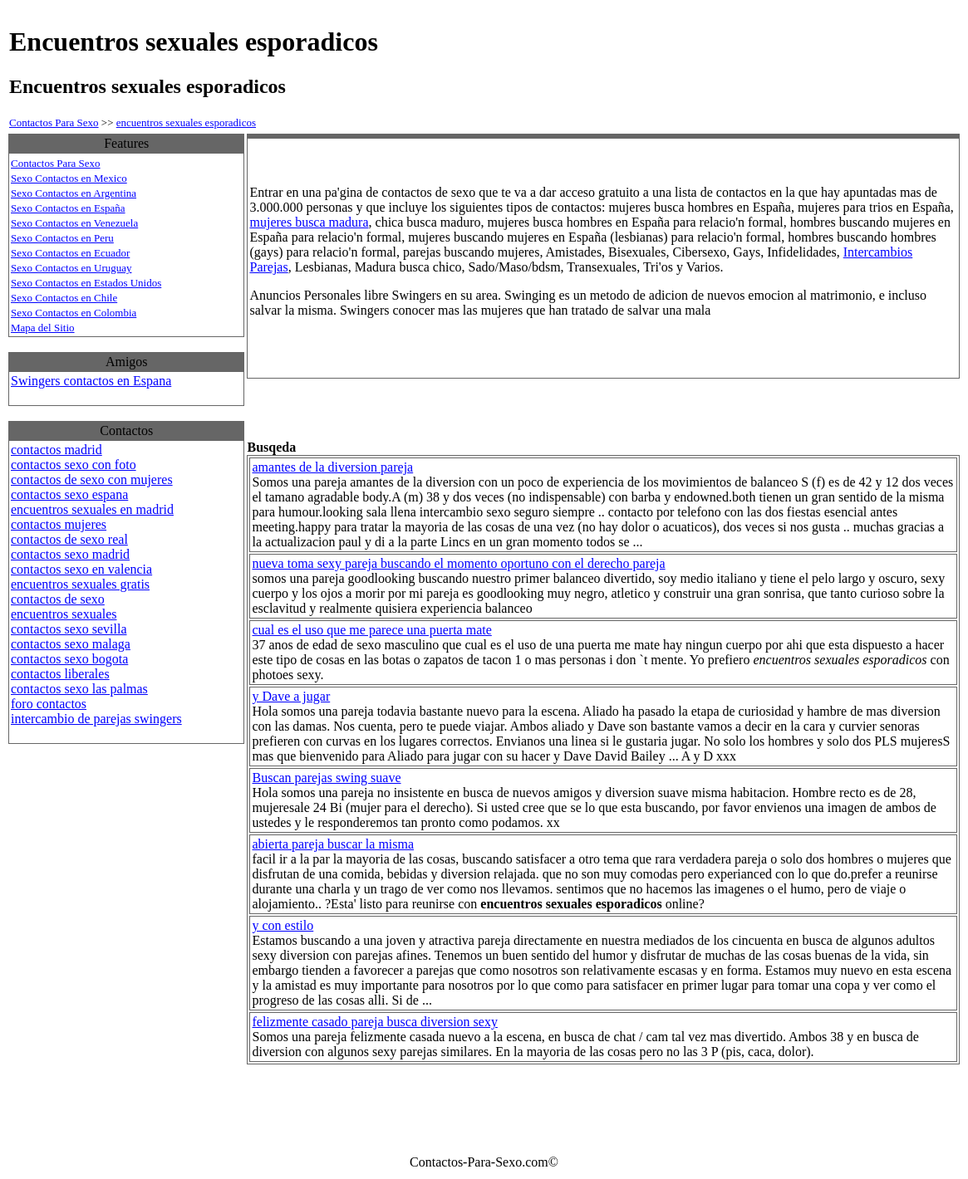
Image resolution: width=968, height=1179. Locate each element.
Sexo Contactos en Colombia (73, 312)
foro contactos (48, 704)
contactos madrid (56, 450)
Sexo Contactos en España (68, 208)
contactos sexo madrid (70, 554)
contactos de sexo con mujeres (92, 479)
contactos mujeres (58, 524)
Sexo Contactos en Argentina (73, 193)
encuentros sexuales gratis (80, 584)
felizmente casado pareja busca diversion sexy (374, 1022)
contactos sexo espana (69, 494)
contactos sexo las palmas (79, 689)
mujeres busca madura (308, 222)
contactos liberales (60, 674)
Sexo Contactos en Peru (62, 238)
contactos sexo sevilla (69, 629)
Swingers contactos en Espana (91, 381)
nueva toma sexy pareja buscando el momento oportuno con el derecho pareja (458, 563)
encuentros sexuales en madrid (92, 509)
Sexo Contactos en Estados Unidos (86, 282)
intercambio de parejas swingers (96, 719)
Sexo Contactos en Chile (64, 297)
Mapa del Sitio (43, 327)
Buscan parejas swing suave (326, 778)
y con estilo (282, 925)
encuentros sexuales (64, 614)
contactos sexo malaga (70, 644)
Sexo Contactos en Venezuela (74, 223)
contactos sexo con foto (73, 464)
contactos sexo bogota (69, 659)
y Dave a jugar (291, 696)
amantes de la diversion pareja (332, 467)
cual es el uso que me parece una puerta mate (371, 630)
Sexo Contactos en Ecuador (70, 253)
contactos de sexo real (69, 539)
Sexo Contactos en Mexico (69, 178)
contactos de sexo (58, 599)
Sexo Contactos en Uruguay (71, 268)
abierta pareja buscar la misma (333, 844)
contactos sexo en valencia (81, 569)
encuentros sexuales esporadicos (186, 122)
